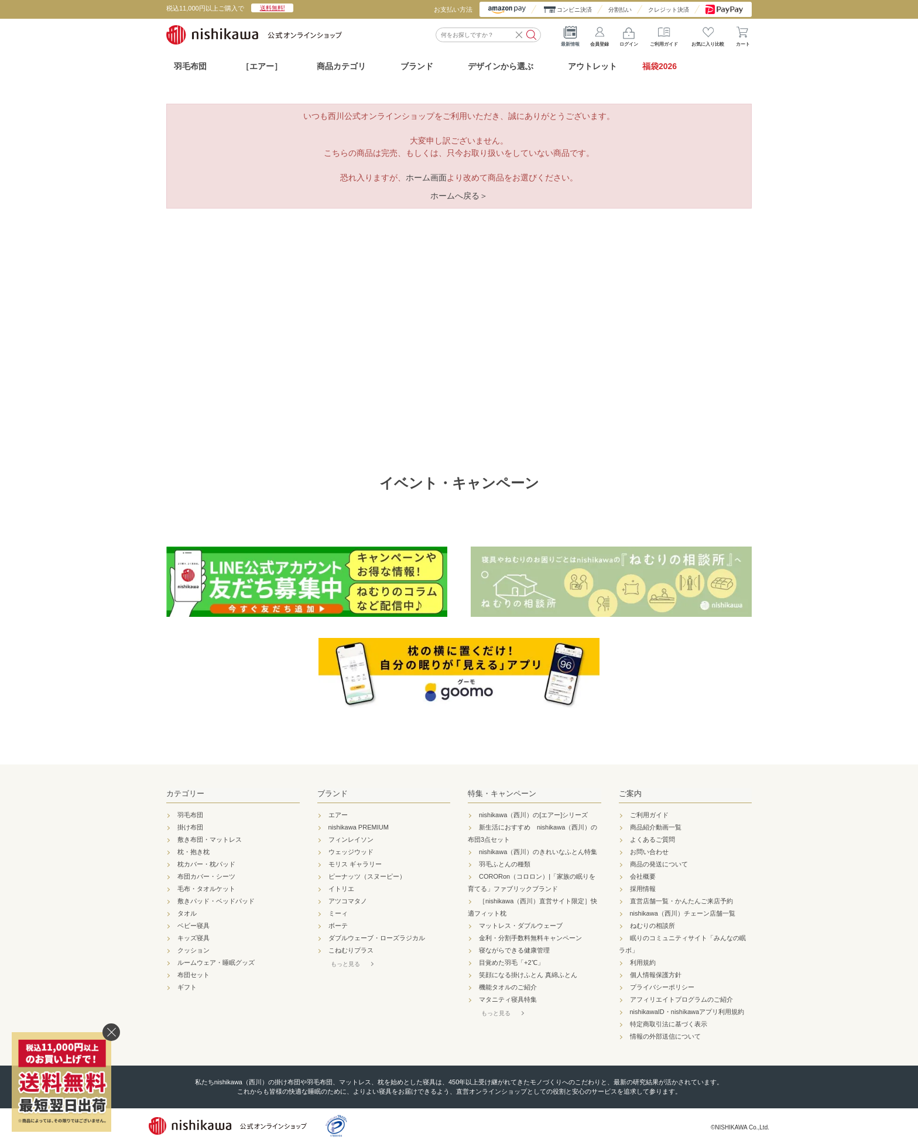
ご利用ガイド (664, 34)
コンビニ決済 (574, 9)
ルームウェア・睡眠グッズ (216, 962)
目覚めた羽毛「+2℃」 (511, 962)
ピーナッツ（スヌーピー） (367, 876)
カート (743, 34)
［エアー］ (261, 66)
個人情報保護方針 (655, 974)
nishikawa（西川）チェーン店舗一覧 (682, 913)
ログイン (628, 34)
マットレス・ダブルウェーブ (521, 925)
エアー (338, 814)
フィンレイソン (351, 839)
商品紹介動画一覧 (655, 827)
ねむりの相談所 (652, 925)
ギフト (187, 987)
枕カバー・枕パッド (206, 864)
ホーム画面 (426, 177)
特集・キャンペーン (502, 793)
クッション (193, 950)
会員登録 (599, 34)
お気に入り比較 (707, 34)
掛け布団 (190, 827)
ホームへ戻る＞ (459, 195)
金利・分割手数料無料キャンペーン (530, 937)
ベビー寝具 (193, 925)
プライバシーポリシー (662, 987)
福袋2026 (659, 66)
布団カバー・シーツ (206, 876)
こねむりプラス (351, 950)
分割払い (620, 9)
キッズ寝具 (193, 937)
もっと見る (345, 964)
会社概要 (643, 876)
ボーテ (338, 925)
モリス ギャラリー (355, 864)
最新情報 (570, 34)
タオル (187, 913)
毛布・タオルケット (206, 888)
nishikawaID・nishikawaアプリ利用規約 (687, 1011)
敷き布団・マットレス (209, 839)
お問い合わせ (649, 851)
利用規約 (643, 962)
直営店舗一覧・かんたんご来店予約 (681, 900)
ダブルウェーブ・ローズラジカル (376, 937)
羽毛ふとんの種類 (504, 864)
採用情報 (643, 888)
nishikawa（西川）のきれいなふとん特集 (538, 851)
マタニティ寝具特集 (508, 999)
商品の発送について (659, 864)
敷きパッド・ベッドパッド (216, 900)
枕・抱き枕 (193, 851)
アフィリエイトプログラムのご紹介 (681, 999)
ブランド (332, 793)
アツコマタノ (347, 900)
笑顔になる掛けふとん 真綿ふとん (528, 974)
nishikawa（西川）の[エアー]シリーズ (533, 814)
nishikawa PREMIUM (358, 827)
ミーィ (338, 913)
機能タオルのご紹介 (508, 987)
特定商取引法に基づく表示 (668, 1023)
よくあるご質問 (652, 839)
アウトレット (592, 66)
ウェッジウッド (351, 851)
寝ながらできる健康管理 (514, 950)
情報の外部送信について (665, 1036)
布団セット (193, 974)
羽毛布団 (190, 66)
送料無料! (272, 8)
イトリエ (341, 888)
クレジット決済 (668, 9)
